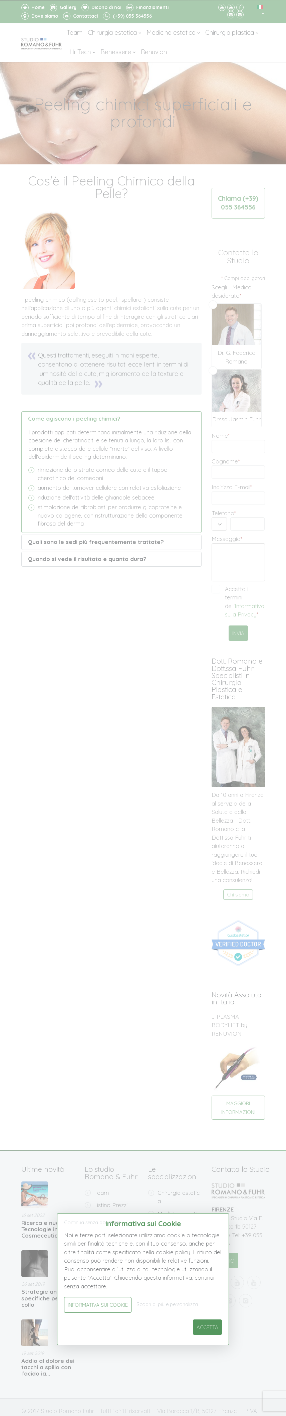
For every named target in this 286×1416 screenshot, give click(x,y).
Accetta (207, 1327)
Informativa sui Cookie (98, 1305)
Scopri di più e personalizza (167, 1304)
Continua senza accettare (92, 1223)
